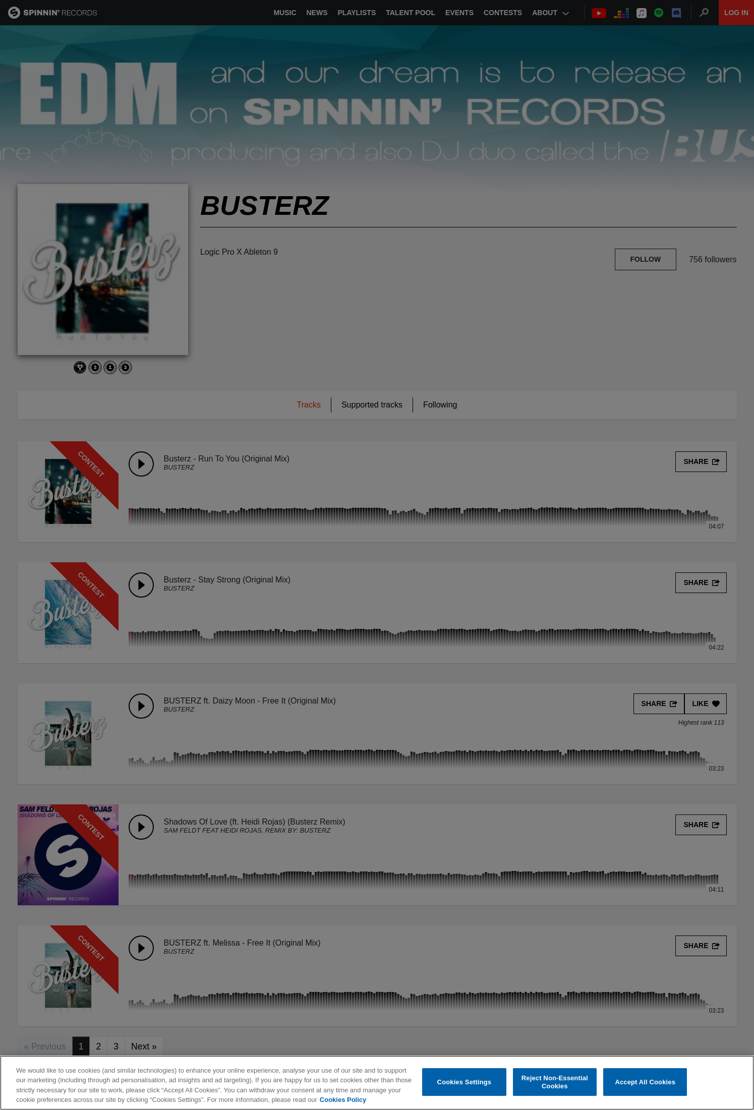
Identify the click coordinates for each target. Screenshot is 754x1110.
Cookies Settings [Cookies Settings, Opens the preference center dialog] (464, 1082)
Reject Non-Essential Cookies (554, 1082)
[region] (377, 1083)
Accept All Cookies (645, 1082)
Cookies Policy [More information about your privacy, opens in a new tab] (343, 1099)
